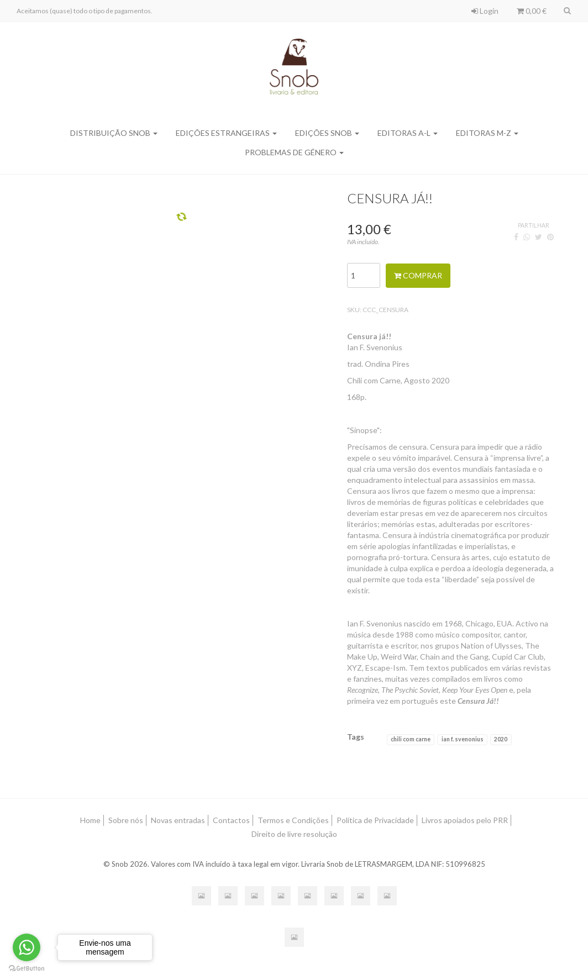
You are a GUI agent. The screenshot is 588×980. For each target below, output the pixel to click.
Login (484, 10)
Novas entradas (178, 820)
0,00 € (532, 10)
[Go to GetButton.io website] (26, 968)
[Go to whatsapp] (26, 947)
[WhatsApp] (526, 236)
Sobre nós (125, 820)
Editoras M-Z (487, 133)
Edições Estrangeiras (226, 133)
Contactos (231, 820)
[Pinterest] (550, 236)
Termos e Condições (293, 820)
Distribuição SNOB (114, 133)
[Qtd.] (363, 275)
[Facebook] (516, 236)
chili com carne (411, 739)
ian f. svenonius (463, 739)
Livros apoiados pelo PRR (465, 820)
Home (90, 820)
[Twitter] (538, 236)
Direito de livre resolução (294, 834)
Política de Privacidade (375, 820)
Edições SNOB (327, 133)
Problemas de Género (294, 152)
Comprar (418, 275)
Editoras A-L (407, 133)
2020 (500, 739)
